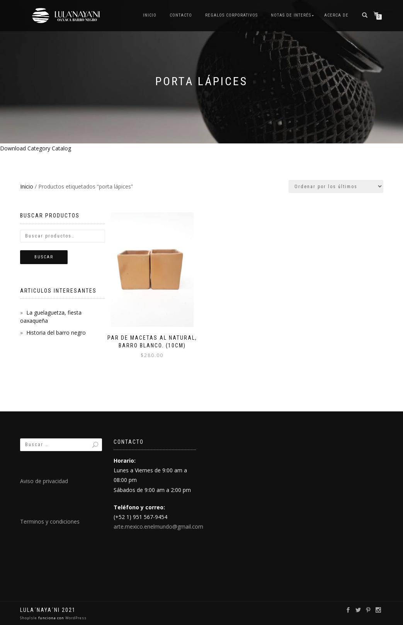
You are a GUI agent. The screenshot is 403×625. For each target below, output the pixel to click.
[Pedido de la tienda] (336, 186)
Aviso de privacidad (44, 481)
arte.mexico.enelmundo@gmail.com (158, 526)
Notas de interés (291, 15)
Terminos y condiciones (50, 521)
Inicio (149, 15)
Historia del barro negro (56, 332)
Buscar (43, 256)
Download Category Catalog (35, 148)
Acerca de (336, 15)
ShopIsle (29, 617)
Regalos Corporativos (231, 15)
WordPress (75, 617)
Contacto (181, 15)
